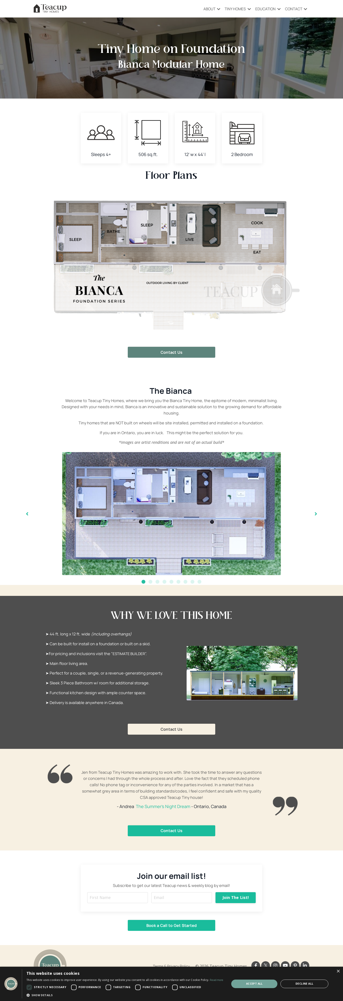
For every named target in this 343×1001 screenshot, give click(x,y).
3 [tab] (157, 581)
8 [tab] (192, 581)
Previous (27, 513)
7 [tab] (185, 581)
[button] (124, 995)
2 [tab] (150, 581)
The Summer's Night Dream (163, 807)
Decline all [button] (304, 983)
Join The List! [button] (235, 897)
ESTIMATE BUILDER (130, 653)
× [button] (338, 971)
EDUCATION (265, 8)
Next (316, 513)
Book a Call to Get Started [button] (171, 925)
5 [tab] (171, 581)
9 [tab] (199, 581)
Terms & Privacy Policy (170, 966)
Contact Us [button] (172, 352)
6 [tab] (178, 581)
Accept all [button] (254, 983)
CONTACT (295, 8)
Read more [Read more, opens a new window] (216, 980)
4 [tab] (164, 581)
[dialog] (171, 984)
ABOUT (207, 8)
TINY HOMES (234, 8)
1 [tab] (143, 581)
